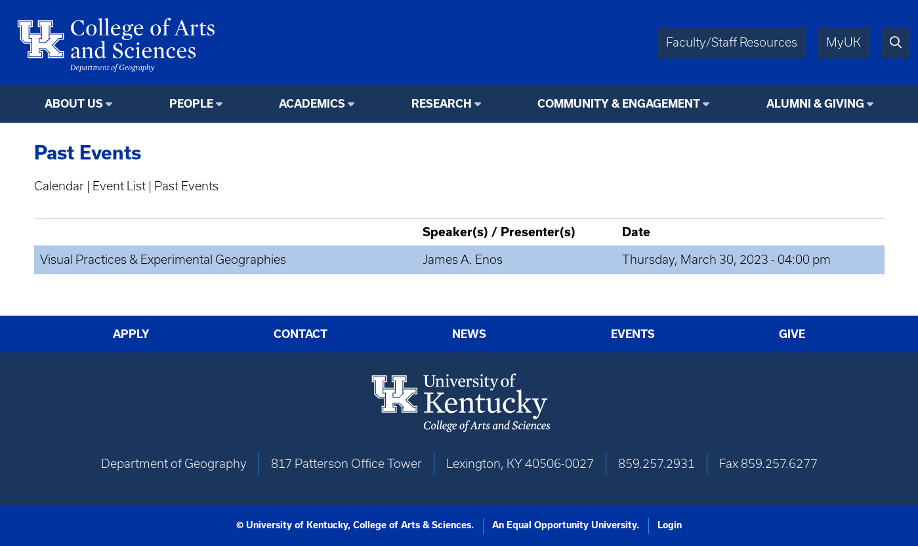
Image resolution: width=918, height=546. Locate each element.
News (469, 333)
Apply (131, 333)
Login (669, 525)
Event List (119, 186)
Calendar (59, 186)
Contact (300, 333)
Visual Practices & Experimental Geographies (163, 259)
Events (633, 333)
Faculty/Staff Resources (731, 42)
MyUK (843, 42)
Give (792, 333)
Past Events (186, 186)
